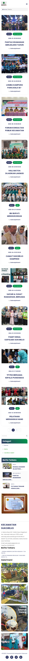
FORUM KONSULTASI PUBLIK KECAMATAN (14, 129)
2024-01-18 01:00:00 (15, 333)
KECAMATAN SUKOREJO (8, 526)
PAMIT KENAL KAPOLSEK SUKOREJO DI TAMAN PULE (14, 340)
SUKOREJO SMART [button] (9, 453)
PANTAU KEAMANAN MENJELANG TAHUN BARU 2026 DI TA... (13, 556)
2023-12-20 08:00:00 (14, 413)
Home (4, 9)
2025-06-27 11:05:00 (14, 209)
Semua (6, 445)
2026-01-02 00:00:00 (14, 38)
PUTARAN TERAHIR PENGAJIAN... (17, 487)
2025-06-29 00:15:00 (14, 167)
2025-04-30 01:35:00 (14, 252)
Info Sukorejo (17, 34)
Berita (9, 34)
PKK (17, 205)
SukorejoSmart (15, 48)
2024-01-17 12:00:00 (14, 371)
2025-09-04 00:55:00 (14, 81)
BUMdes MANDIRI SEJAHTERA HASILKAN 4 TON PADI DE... (13, 552)
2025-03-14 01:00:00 (14, 290)
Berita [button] (6, 449)
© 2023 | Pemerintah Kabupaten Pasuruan (14, 653)
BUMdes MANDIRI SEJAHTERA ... (19, 468)
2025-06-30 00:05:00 (14, 124)
